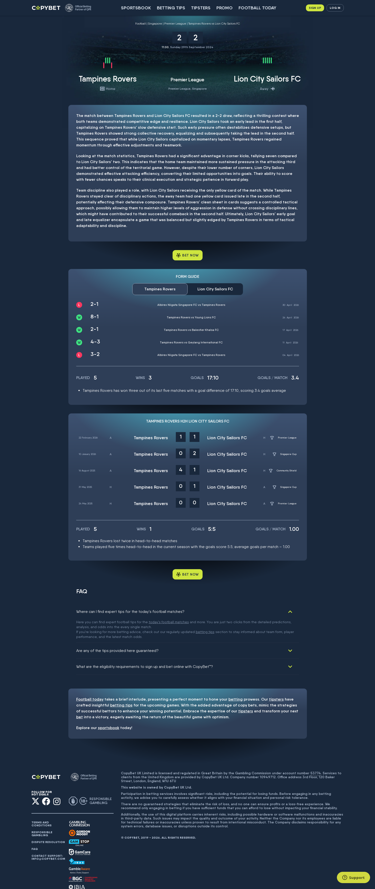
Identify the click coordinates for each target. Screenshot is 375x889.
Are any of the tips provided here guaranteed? (117, 627)
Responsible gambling (41, 811)
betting (235, 676)
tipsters (276, 676)
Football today (257, 8)
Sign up (315, 8)
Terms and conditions (41, 801)
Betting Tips (171, 8)
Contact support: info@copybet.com (48, 834)
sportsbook (108, 704)
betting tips (121, 682)
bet (79, 693)
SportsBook (136, 8)
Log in (335, 8)
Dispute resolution (48, 819)
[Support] (353, 877)
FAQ (34, 825)
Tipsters (200, 8)
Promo (224, 8)
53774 (315, 750)
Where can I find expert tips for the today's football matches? (130, 611)
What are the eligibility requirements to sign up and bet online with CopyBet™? (144, 643)
